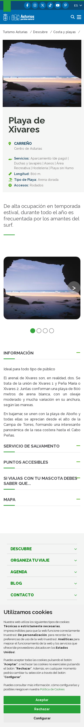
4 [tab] (51, 330)
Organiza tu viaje (30, 560)
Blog (16, 583)
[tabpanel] (42, 291)
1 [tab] (32, 330)
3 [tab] (45, 330)
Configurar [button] (42, 718)
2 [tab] (39, 330)
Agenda (19, 571)
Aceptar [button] (42, 700)
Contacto (22, 595)
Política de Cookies (52, 689)
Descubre (21, 548)
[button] (77, 5)
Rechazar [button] (42, 709)
